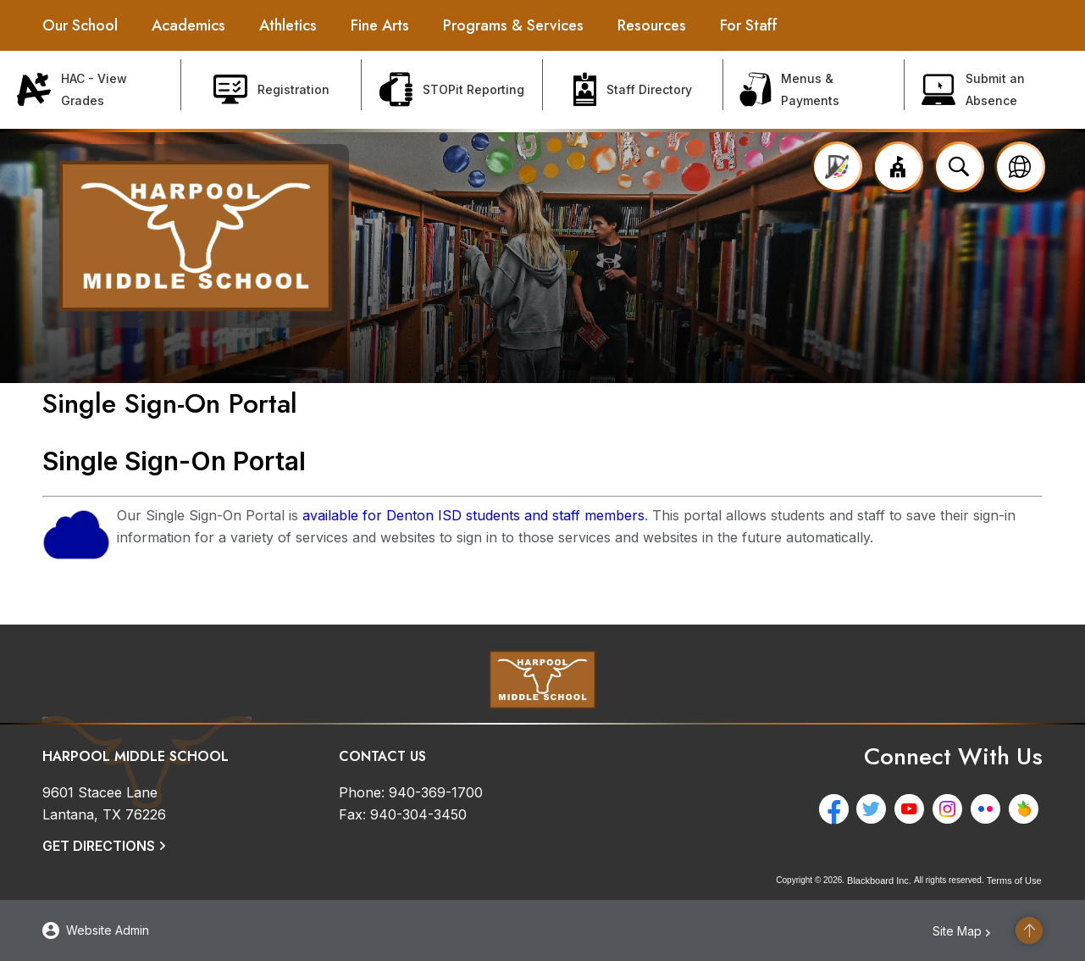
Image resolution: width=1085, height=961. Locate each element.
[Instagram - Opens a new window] (951, 809)
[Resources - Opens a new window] (652, 25)
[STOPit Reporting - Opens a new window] (452, 90)
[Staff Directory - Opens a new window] (633, 90)
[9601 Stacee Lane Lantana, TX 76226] (104, 803)
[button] (898, 167)
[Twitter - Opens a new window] (875, 809)
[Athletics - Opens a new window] (288, 25)
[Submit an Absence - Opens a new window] (995, 90)
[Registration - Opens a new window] (272, 90)
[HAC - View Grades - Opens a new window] (90, 90)
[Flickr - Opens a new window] (990, 809)
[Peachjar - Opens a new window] (1028, 809)
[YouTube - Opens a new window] (913, 809)
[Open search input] (959, 167)
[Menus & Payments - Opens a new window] (814, 90)
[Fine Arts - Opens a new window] (380, 25)
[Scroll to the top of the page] (1029, 930)
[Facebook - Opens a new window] (837, 809)
